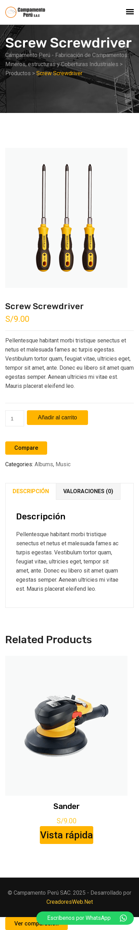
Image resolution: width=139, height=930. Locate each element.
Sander (66, 806)
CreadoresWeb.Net (69, 902)
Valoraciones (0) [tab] (88, 491)
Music (63, 464)
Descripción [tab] (31, 491)
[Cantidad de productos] (14, 418)
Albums (44, 464)
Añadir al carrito (57, 417)
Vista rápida (66, 835)
